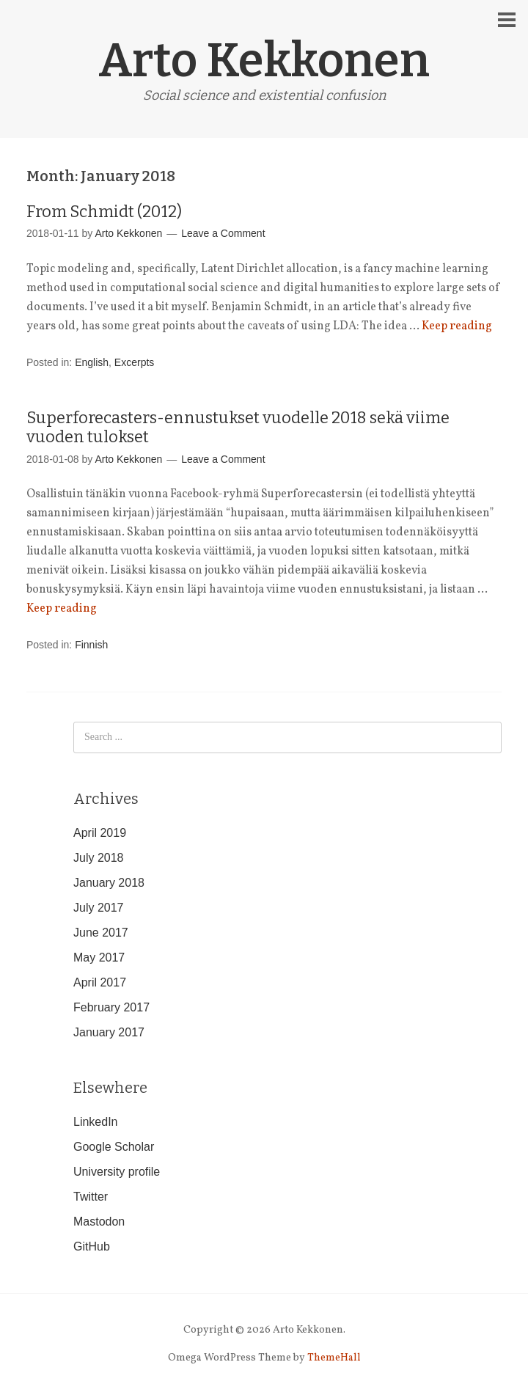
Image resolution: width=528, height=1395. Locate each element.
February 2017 (111, 1007)
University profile (116, 1171)
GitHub (91, 1246)
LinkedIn (95, 1122)
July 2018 (98, 858)
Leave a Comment (223, 233)
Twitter (90, 1196)
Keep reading (457, 326)
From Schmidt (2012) (104, 211)
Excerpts (134, 362)
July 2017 (98, 907)
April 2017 (99, 982)
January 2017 (108, 1032)
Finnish (91, 645)
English (92, 362)
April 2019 (99, 833)
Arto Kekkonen (264, 60)
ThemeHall (334, 1358)
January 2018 (108, 882)
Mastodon (99, 1221)
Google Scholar (113, 1146)
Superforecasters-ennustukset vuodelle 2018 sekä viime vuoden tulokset (238, 427)
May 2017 (99, 957)
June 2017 (100, 932)
